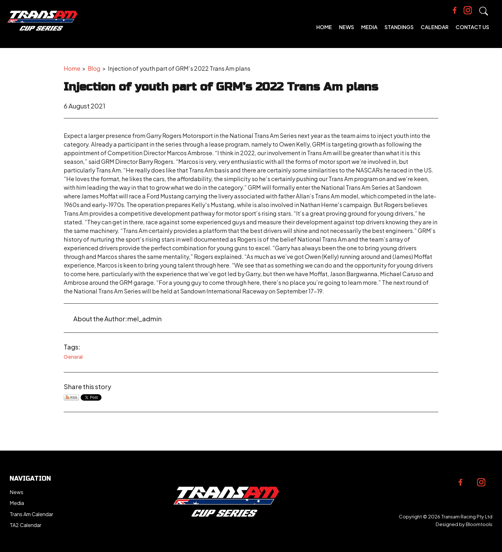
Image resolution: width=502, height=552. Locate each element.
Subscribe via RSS (71, 397)
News (349, 31)
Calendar (437, 31)
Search (487, 16)
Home (327, 31)
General (73, 356)
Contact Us (475, 31)
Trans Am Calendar (31, 514)
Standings (402, 31)
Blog (94, 68)
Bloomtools (479, 524)
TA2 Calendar (25, 525)
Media (372, 31)
